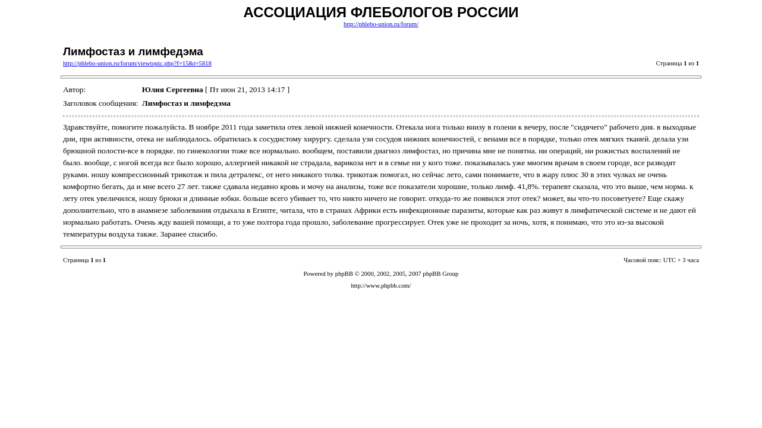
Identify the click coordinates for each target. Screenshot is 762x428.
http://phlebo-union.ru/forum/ (381, 24)
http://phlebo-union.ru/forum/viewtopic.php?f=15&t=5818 (137, 63)
